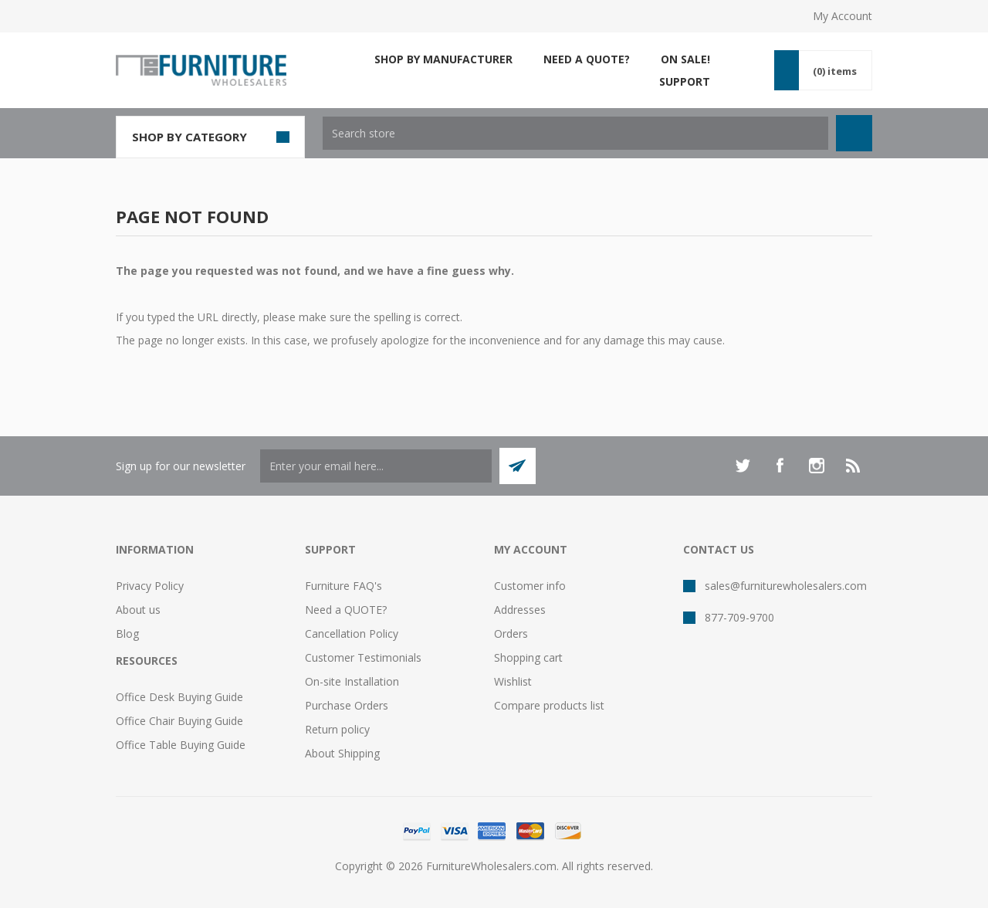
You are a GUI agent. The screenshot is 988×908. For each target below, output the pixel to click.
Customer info (530, 585)
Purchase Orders (346, 705)
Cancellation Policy (351, 633)
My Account (842, 15)
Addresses (520, 609)
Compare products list (549, 705)
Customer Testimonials (363, 657)
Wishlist (513, 681)
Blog (127, 633)
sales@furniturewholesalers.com (786, 585)
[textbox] (575, 133)
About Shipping (342, 753)
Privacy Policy (150, 585)
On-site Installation (352, 681)
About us (138, 609)
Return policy (337, 729)
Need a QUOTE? (346, 609)
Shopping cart (528, 657)
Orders (511, 633)
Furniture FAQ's (343, 585)
